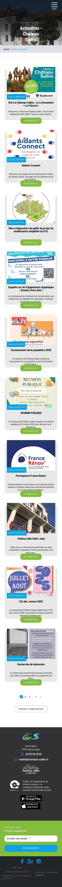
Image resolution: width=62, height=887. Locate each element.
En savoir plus (31, 120)
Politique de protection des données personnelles (16, 876)
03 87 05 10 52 (31, 754)
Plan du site (17, 867)
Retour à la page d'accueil (31, 709)
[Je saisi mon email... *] (31, 838)
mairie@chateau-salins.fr (31, 759)
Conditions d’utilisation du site (17, 871)
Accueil (6, 49)
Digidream (39, 875)
